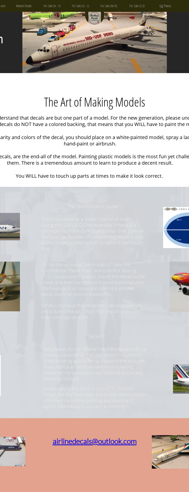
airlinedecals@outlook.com (95, 441)
